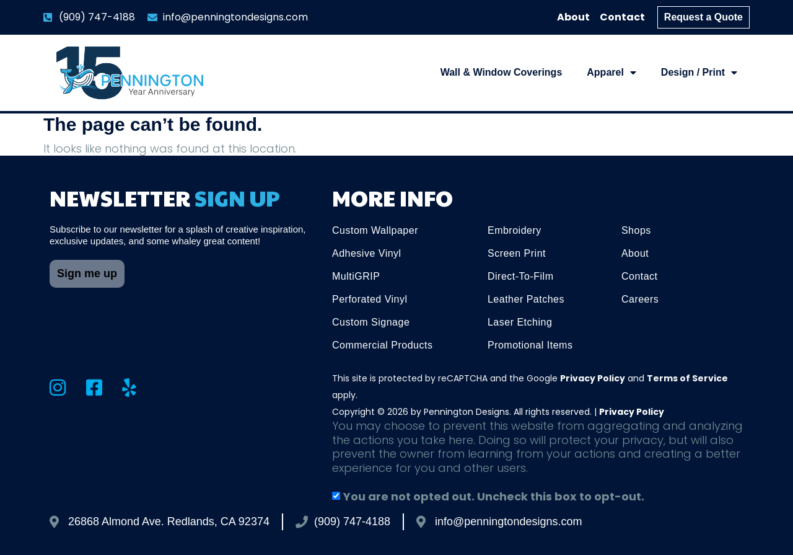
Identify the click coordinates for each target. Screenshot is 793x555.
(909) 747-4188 (352, 521)
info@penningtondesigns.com (508, 521)
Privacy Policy (592, 378)
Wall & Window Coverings (501, 72)
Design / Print (699, 72)
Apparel (611, 72)
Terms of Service (687, 378)
